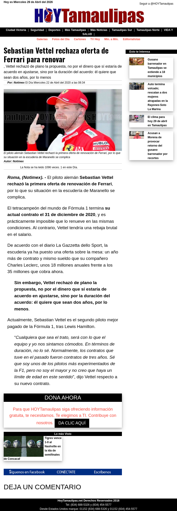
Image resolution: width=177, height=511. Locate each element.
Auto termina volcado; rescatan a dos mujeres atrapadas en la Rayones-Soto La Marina (158, 97)
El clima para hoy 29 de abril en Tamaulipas (157, 121)
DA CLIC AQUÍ (72, 423)
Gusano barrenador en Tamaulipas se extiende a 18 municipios (157, 68)
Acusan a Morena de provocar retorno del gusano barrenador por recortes (158, 146)
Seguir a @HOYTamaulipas (156, 3)
